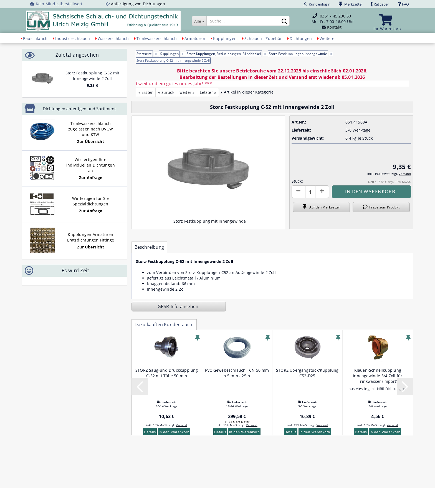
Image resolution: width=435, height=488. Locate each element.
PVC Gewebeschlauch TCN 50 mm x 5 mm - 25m (237, 373)
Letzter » (208, 92)
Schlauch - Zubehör (263, 38)
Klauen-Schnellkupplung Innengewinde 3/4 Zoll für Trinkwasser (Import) (377, 376)
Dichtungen (301, 38)
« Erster (145, 92)
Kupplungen (225, 38)
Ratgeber (380, 4)
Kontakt (334, 27)
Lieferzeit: (301, 130)
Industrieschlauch (72, 38)
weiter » (187, 92)
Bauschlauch (35, 38)
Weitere (327, 38)
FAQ (403, 4)
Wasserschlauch (113, 38)
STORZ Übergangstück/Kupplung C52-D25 (307, 373)
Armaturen (194, 38)
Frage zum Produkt (381, 207)
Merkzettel (351, 4)
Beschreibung (149, 247)
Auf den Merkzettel (321, 207)
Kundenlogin (317, 4)
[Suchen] (284, 21)
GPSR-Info (169, 306)
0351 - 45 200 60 (335, 16)
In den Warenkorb (174, 432)
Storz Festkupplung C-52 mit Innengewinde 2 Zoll (92, 75)
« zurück (166, 92)
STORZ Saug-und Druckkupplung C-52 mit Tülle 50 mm (166, 373)
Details (150, 432)
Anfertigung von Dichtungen (138, 3)
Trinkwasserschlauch (156, 38)
